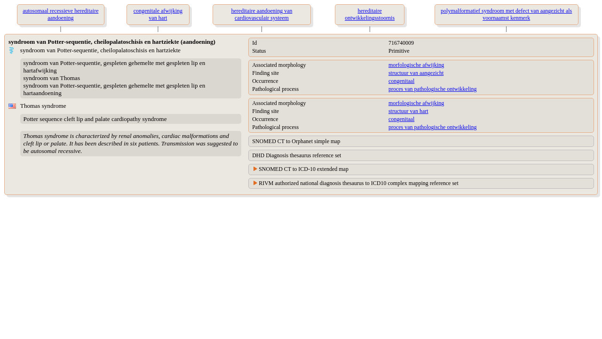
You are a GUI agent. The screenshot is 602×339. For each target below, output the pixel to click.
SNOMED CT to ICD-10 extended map (304, 169)
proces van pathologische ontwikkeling (432, 89)
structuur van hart (408, 111)
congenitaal (401, 81)
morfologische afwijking (416, 65)
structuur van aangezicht (416, 73)
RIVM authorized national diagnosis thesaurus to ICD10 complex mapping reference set (359, 183)
